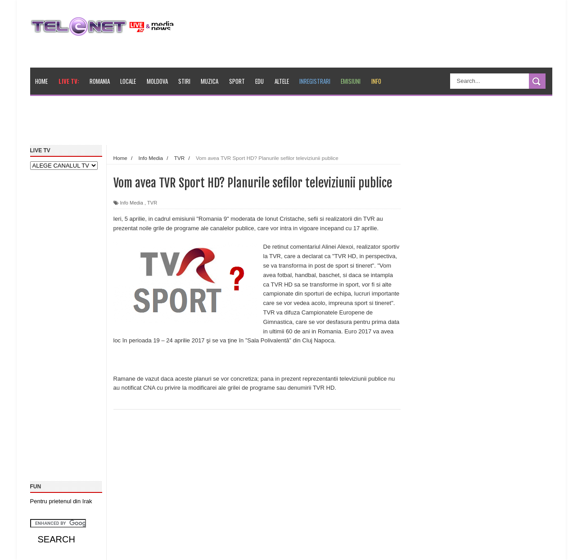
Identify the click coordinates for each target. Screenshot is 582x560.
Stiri (184, 81)
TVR (152, 202)
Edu (259, 81)
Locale (128, 81)
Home (41, 81)
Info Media (131, 202)
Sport (237, 81)
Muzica (209, 81)
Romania (100, 81)
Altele (282, 81)
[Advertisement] (238, 123)
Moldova (157, 81)
